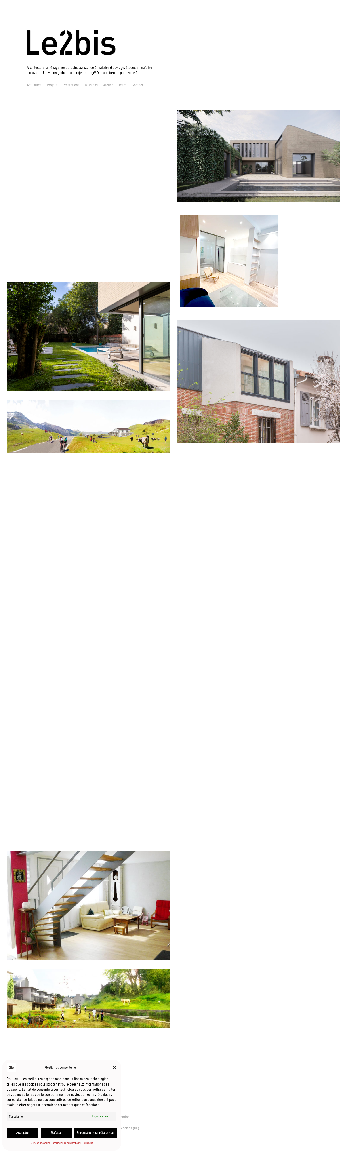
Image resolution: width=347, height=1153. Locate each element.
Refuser (56, 1132)
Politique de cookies (40, 1143)
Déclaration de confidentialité (67, 1143)
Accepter (22, 1132)
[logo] (90, 62)
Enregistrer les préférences (95, 1132)
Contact (137, 85)
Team (122, 85)
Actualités (34, 85)
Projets (52, 85)
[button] (114, 1067)
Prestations (71, 85)
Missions (91, 85)
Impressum (88, 1143)
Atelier (108, 85)
